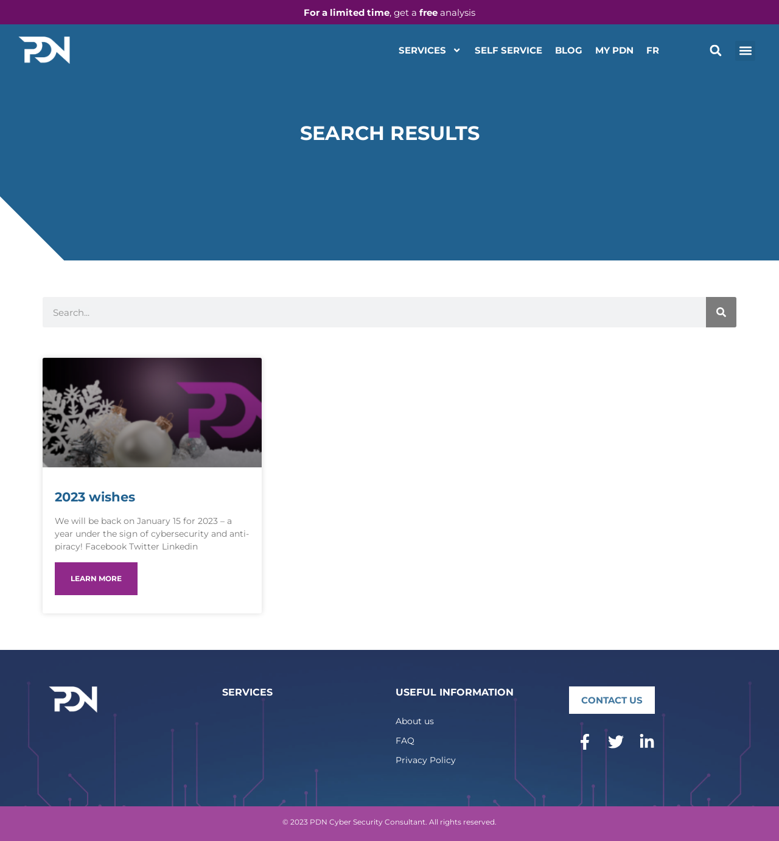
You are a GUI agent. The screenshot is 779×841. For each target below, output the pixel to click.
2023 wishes (95, 496)
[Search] (721, 312)
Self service (508, 50)
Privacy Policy (426, 760)
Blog (568, 50)
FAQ (405, 740)
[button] (715, 50)
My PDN (614, 50)
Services (430, 50)
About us (415, 721)
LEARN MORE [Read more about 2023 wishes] (96, 578)
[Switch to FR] (652, 51)
